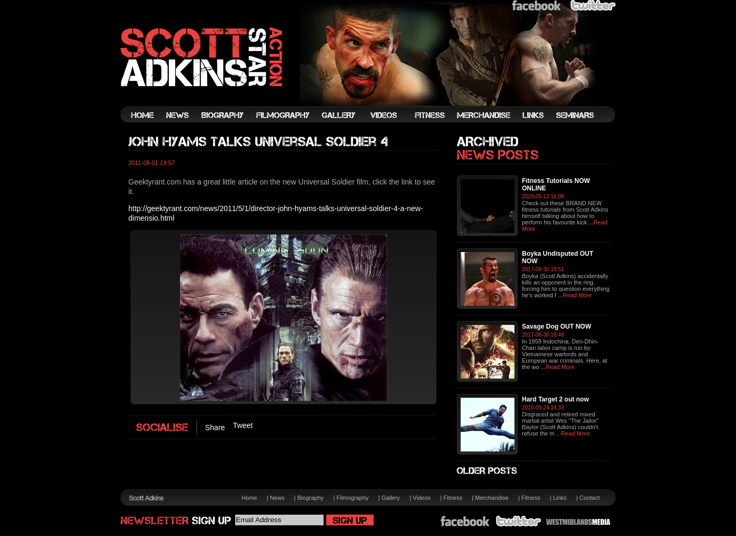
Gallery (390, 498)
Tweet (242, 425)
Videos (421, 498)
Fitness (453, 498)
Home (249, 498)
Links (560, 498)
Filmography (353, 498)
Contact (589, 498)
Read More (577, 295)
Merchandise (492, 498)
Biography (310, 498)
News (277, 498)
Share (215, 427)
